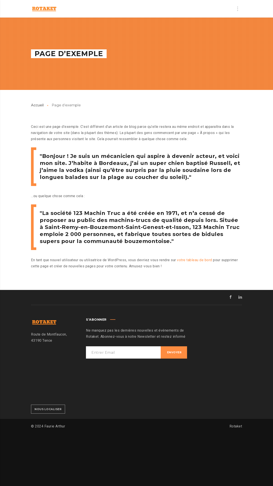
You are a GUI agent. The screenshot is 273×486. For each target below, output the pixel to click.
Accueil (37, 105)
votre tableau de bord (194, 260)
